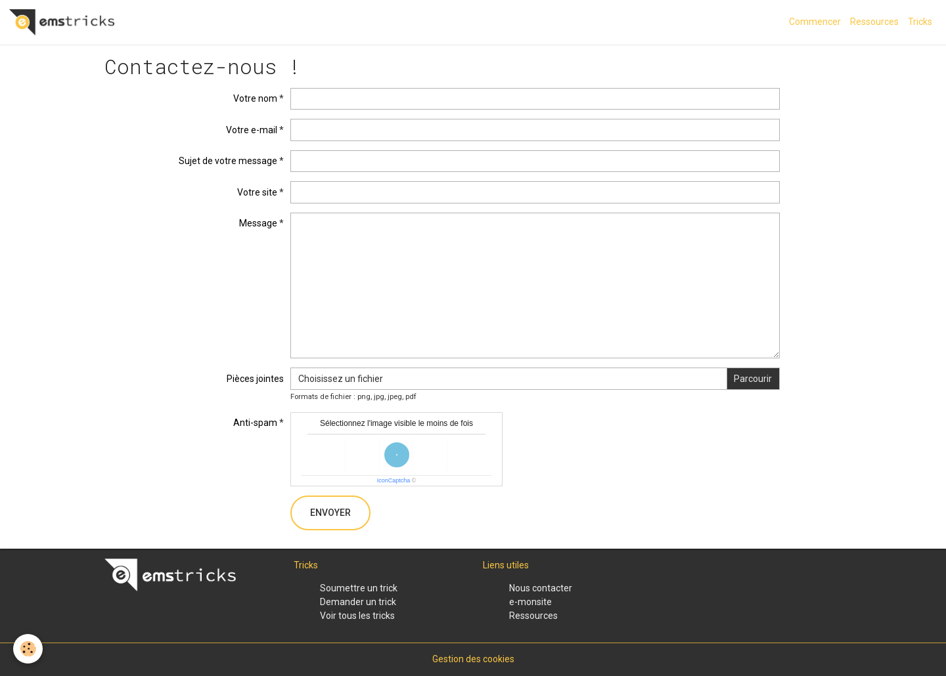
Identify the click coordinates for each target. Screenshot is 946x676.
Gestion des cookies (473, 659)
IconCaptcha (394, 480)
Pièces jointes (255, 378)
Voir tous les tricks (357, 615)
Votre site (257, 192)
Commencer (815, 21)
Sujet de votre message (228, 161)
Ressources (874, 21)
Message (258, 223)
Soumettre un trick (358, 588)
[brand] (64, 22)
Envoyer (330, 512)
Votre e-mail (251, 130)
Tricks (920, 21)
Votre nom (255, 98)
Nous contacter (540, 588)
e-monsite (530, 602)
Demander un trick (358, 602)
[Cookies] (28, 649)
